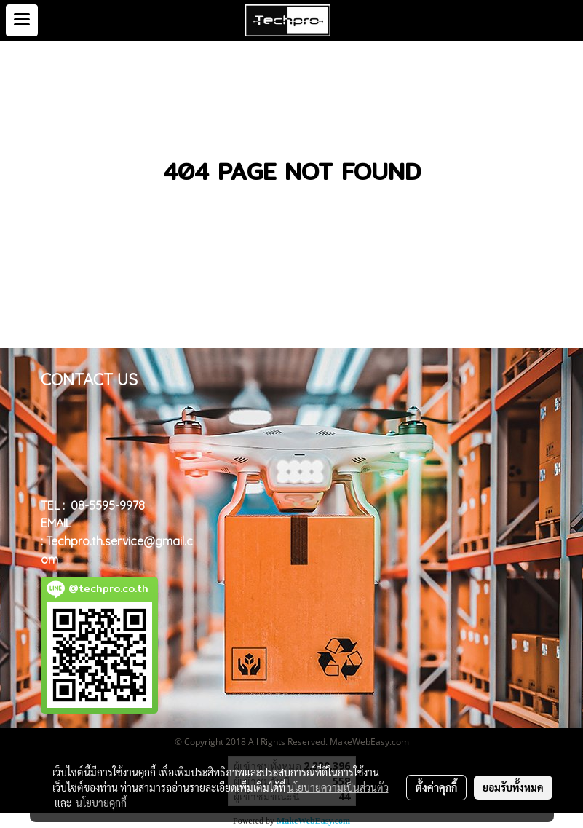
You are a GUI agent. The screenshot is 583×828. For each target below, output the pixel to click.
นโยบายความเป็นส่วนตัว (338, 787)
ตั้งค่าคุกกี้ (436, 787)
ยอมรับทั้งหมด (513, 787)
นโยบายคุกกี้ (101, 802)
